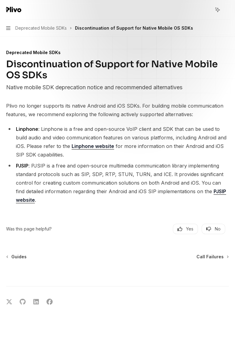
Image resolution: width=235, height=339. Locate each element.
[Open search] (206, 10)
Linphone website (93, 146)
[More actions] (227, 10)
